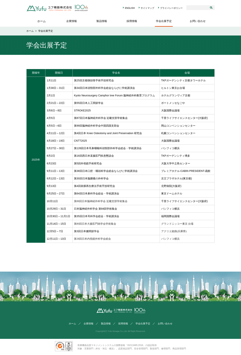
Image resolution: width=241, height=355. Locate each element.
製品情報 (101, 21)
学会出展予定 (164, 21)
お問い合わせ (198, 21)
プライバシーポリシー (171, 8)
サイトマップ (147, 8)
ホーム (41, 21)
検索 (212, 7)
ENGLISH (130, 8)
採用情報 (132, 21)
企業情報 (71, 21)
